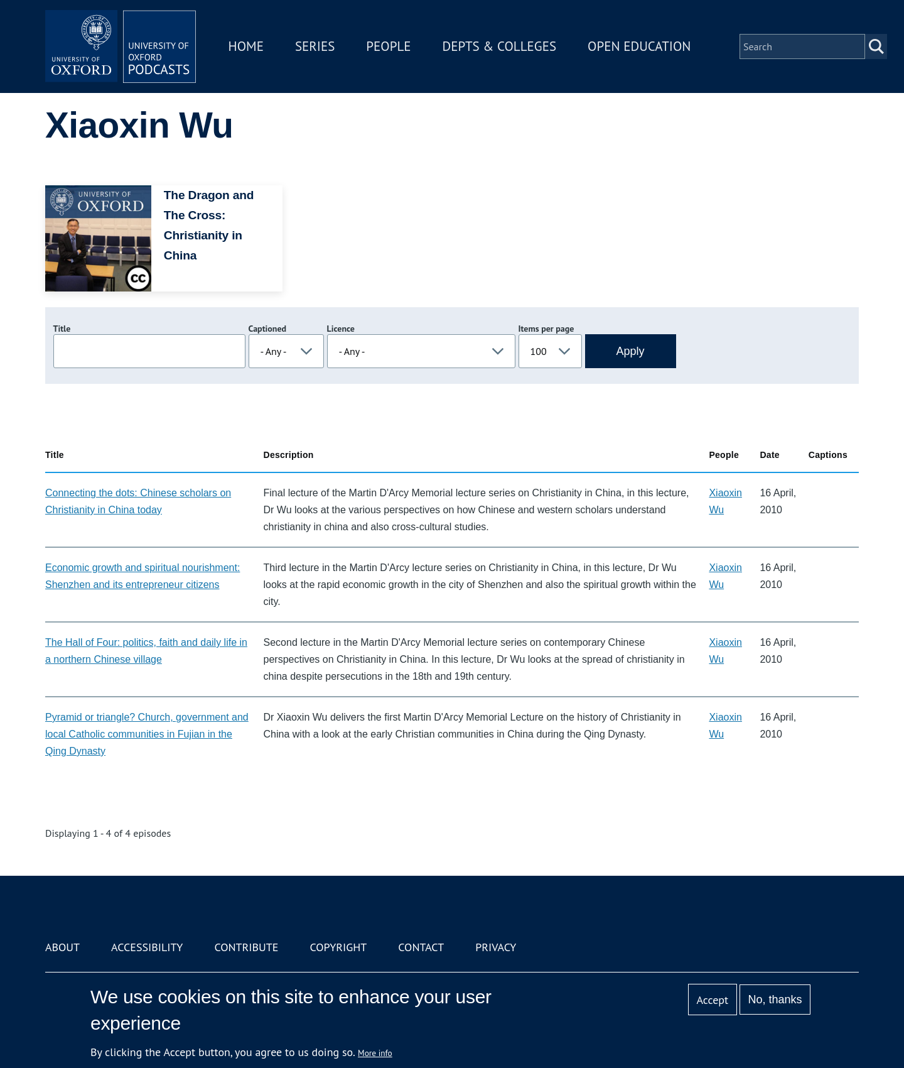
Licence (341, 328)
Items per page (546, 328)
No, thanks (775, 999)
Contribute (246, 947)
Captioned (268, 328)
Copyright (338, 947)
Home (246, 46)
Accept (712, 1000)
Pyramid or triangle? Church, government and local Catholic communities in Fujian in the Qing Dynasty (147, 734)
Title (62, 328)
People (388, 46)
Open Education (639, 46)
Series (315, 46)
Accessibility (147, 947)
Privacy (495, 947)
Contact (421, 947)
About (62, 947)
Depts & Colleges (500, 46)
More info (375, 1053)
